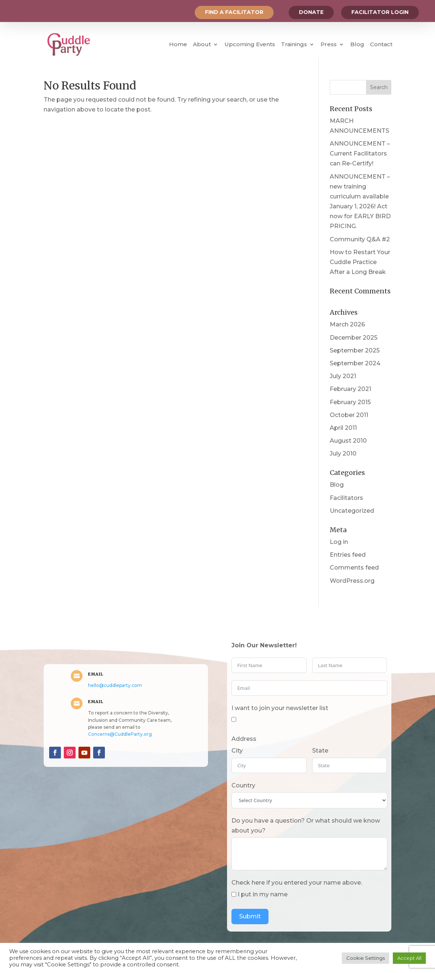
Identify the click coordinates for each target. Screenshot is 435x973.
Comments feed (354, 567)
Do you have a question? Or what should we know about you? (305, 825)
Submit (250, 916)
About (202, 44)
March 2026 (347, 324)
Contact (381, 44)
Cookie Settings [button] (365, 958)
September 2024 (355, 363)
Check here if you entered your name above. (296, 882)
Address (243, 738)
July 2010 (343, 453)
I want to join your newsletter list (279, 708)
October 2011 (349, 414)
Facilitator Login (380, 12)
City (237, 750)
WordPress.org (352, 580)
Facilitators (346, 497)
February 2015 (350, 402)
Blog (357, 44)
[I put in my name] (233, 894)
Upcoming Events (249, 44)
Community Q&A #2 (360, 239)
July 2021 (343, 376)
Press (329, 44)
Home (178, 44)
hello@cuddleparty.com (115, 685)
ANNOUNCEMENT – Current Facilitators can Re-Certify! (360, 153)
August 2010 (348, 440)
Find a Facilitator (234, 12)
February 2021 (350, 388)
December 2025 (353, 337)
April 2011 (343, 427)
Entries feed (348, 554)
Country (243, 785)
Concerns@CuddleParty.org (120, 734)
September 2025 (355, 350)
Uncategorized (352, 510)
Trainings (294, 44)
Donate (311, 12)
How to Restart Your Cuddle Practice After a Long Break (360, 262)
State (320, 750)
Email (95, 674)
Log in (339, 541)
